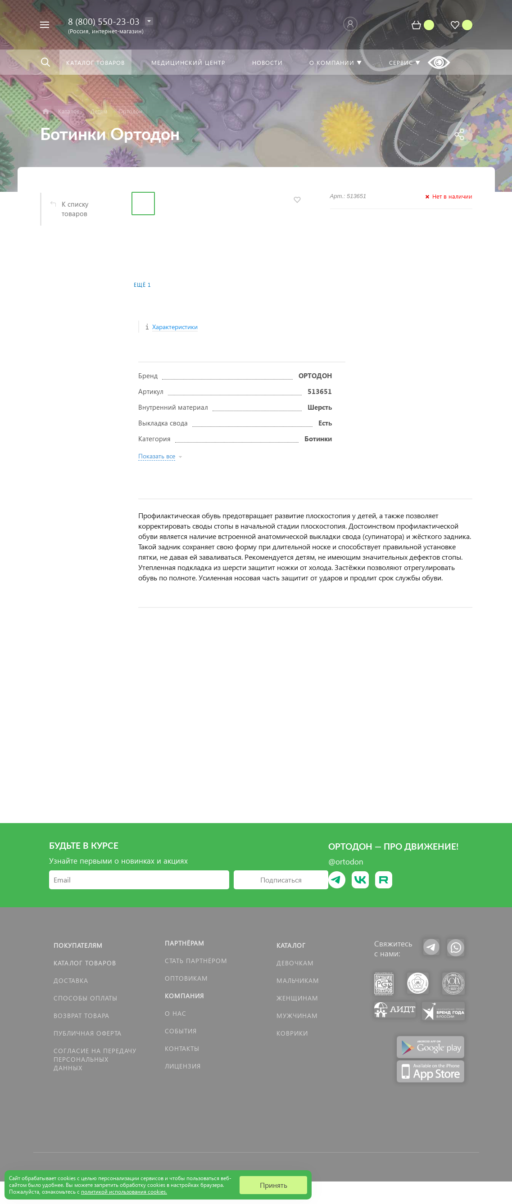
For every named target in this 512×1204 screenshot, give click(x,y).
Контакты (182, 1048)
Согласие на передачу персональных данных (95, 1059)
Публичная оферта (88, 1033)
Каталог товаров (85, 963)
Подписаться (281, 879)
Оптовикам (186, 978)
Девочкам (295, 963)
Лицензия (183, 1066)
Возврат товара (81, 1015)
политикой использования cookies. (124, 1191)
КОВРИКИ (292, 1033)
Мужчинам (297, 1015)
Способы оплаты (86, 998)
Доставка (71, 980)
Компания (184, 995)
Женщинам (297, 998)
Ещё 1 (142, 284)
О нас (175, 1013)
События (181, 1031)
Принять (273, 1185)
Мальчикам (297, 980)
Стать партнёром (196, 960)
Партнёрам (184, 943)
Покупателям (78, 945)
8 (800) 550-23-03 (104, 20)
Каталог (291, 945)
